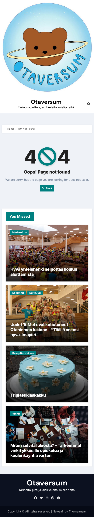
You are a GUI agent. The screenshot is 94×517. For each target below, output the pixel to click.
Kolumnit (18, 293)
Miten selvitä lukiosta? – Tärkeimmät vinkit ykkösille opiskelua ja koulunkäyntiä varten (45, 450)
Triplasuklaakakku (28, 395)
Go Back (47, 188)
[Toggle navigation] (6, 104)
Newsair (58, 511)
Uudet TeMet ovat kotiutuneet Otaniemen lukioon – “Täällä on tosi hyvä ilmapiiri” (44, 329)
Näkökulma (19, 232)
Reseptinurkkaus (23, 353)
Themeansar (77, 511)
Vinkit (16, 413)
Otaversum (46, 101)
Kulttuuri (35, 293)
